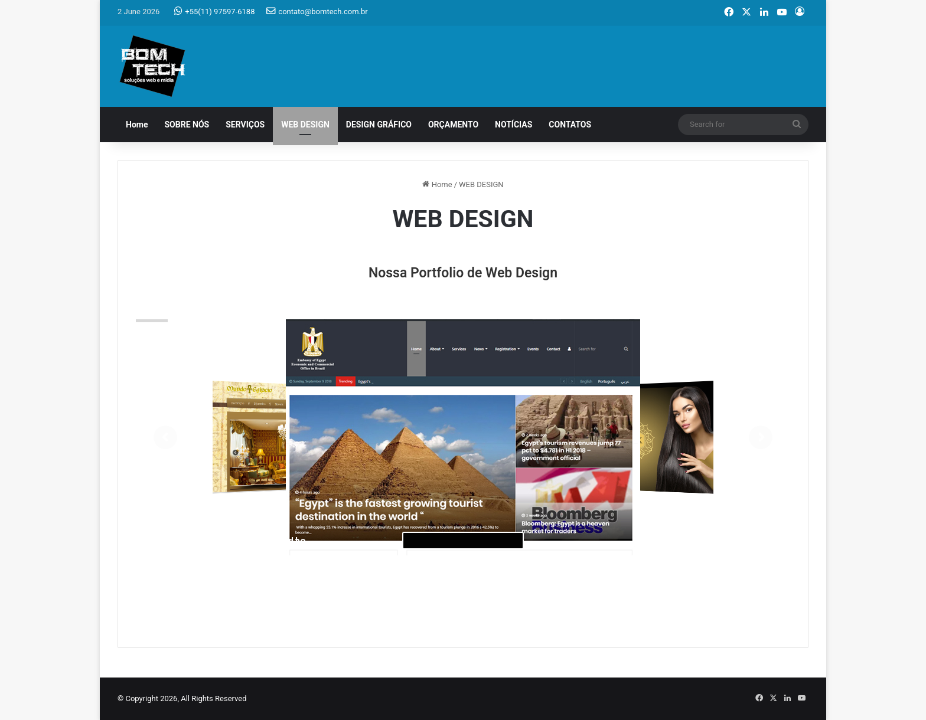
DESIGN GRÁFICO (379, 124)
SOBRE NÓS (186, 124)
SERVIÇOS (245, 124)
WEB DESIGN (305, 124)
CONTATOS (570, 124)
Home (137, 124)
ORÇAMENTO (453, 124)
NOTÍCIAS (513, 124)
